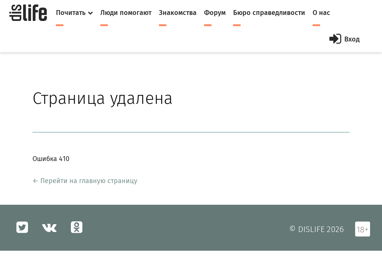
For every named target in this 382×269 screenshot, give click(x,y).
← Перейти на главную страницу (84, 181)
